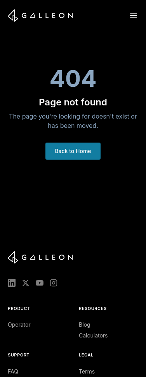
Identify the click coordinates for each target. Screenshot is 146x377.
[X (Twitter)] (26, 283)
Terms (87, 371)
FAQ (13, 371)
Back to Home (73, 151)
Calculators (93, 335)
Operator (19, 324)
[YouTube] (39, 283)
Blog (84, 324)
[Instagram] (53, 283)
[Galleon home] (40, 15)
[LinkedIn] (12, 283)
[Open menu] (133, 15)
